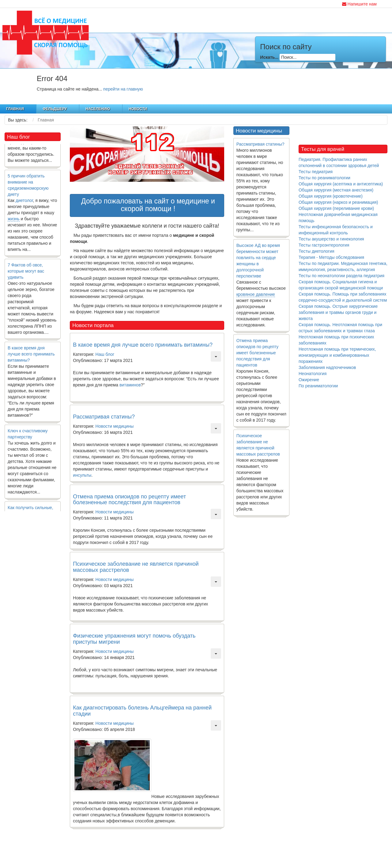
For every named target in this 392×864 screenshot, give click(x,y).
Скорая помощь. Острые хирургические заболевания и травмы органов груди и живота (338, 312)
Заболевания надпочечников (327, 367)
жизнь (14, 220)
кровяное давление (255, 294)
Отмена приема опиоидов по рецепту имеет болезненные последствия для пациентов (129, 499)
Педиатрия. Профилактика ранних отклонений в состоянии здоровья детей (339, 162)
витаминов (130, 384)
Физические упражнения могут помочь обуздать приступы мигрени (134, 639)
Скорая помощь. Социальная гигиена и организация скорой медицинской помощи (341, 284)
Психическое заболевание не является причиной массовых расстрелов (135, 567)
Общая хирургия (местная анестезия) (336, 190)
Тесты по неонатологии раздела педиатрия (341, 275)
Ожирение (309, 379)
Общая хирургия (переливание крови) (336, 208)
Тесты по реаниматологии (324, 177)
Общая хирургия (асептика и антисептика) (341, 183)
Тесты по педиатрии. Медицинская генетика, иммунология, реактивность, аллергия (343, 266)
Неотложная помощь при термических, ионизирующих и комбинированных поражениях (337, 355)
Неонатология (312, 373)
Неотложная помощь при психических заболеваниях (336, 339)
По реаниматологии (318, 385)
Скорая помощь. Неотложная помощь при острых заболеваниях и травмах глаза (340, 327)
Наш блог (105, 354)
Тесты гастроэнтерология (324, 245)
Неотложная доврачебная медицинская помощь (338, 217)
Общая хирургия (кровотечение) (331, 196)
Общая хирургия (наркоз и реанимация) (338, 202)
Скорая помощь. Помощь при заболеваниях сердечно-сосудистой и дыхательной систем (343, 297)
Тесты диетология (316, 251)
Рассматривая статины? (104, 417)
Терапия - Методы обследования (331, 257)
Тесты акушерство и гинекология (331, 238)
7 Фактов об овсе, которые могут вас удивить (26, 273)
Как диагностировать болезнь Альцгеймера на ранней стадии (142, 711)
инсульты (82, 475)
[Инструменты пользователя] (216, 356)
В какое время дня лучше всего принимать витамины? (31, 356)
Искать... (269, 57)
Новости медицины (115, 426)
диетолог (24, 202)
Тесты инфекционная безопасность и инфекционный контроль (336, 229)
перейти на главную (123, 89)
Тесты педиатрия (316, 171)
